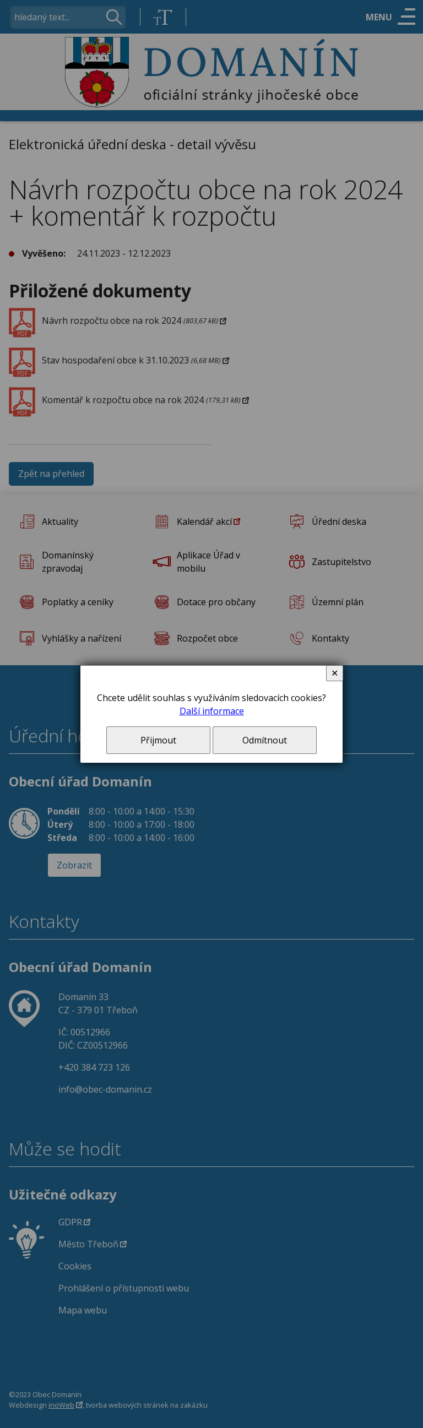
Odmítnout (264, 740)
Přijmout (158, 740)
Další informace (212, 711)
